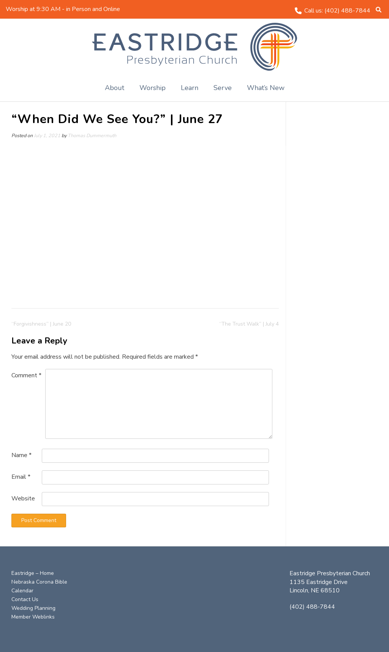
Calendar (22, 590)
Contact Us (24, 599)
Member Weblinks (33, 616)
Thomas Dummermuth (92, 135)
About (114, 87)
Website (23, 498)
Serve (222, 87)
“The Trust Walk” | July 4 (249, 324)
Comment (26, 375)
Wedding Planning (33, 608)
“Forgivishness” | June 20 (41, 324)
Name (21, 455)
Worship (152, 87)
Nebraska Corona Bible (39, 582)
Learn (189, 87)
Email (20, 477)
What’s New (266, 87)
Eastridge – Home (32, 573)
